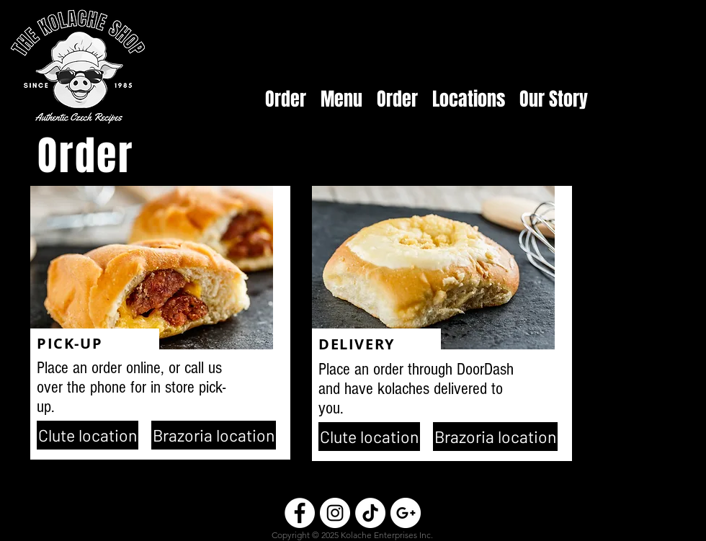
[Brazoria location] (213, 435)
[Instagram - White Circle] (335, 513)
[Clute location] (87, 435)
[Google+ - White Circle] (405, 513)
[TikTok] (370, 513)
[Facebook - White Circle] (300, 513)
